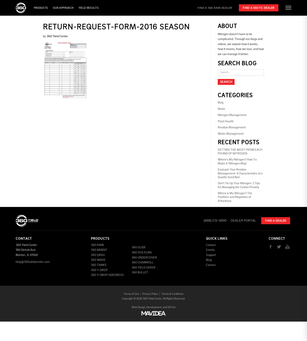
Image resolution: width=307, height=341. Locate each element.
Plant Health (226, 121)
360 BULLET (140, 272)
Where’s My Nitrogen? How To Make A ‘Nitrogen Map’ (237, 161)
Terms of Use (131, 294)
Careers (211, 265)
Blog (220, 102)
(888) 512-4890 (215, 220)
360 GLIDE (139, 247)
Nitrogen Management (232, 115)
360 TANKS (99, 265)
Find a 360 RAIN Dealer (215, 8)
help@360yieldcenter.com (33, 262)
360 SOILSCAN (142, 252)
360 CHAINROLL (143, 262)
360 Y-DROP (99, 270)
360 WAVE (98, 260)
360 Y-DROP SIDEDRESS (107, 275)
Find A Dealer (275, 220)
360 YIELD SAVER (143, 267)
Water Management (231, 133)
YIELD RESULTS (89, 8)
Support (211, 255)
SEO (169, 307)
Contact (211, 245)
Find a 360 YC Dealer (258, 8)
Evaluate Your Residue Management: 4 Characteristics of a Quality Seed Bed (240, 173)
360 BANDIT (99, 250)
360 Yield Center (57, 36)
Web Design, (139, 307)
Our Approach (63, 8)
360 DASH (98, 255)
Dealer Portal (243, 220)
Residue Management (232, 127)
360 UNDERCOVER (144, 257)
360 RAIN (97, 245)
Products (41, 8)
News (221, 109)
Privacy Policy (150, 294)
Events (210, 250)
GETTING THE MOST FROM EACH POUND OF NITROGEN (240, 151)
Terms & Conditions (172, 294)
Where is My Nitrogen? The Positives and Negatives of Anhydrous (235, 197)
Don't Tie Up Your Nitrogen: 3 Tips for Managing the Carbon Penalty (239, 185)
